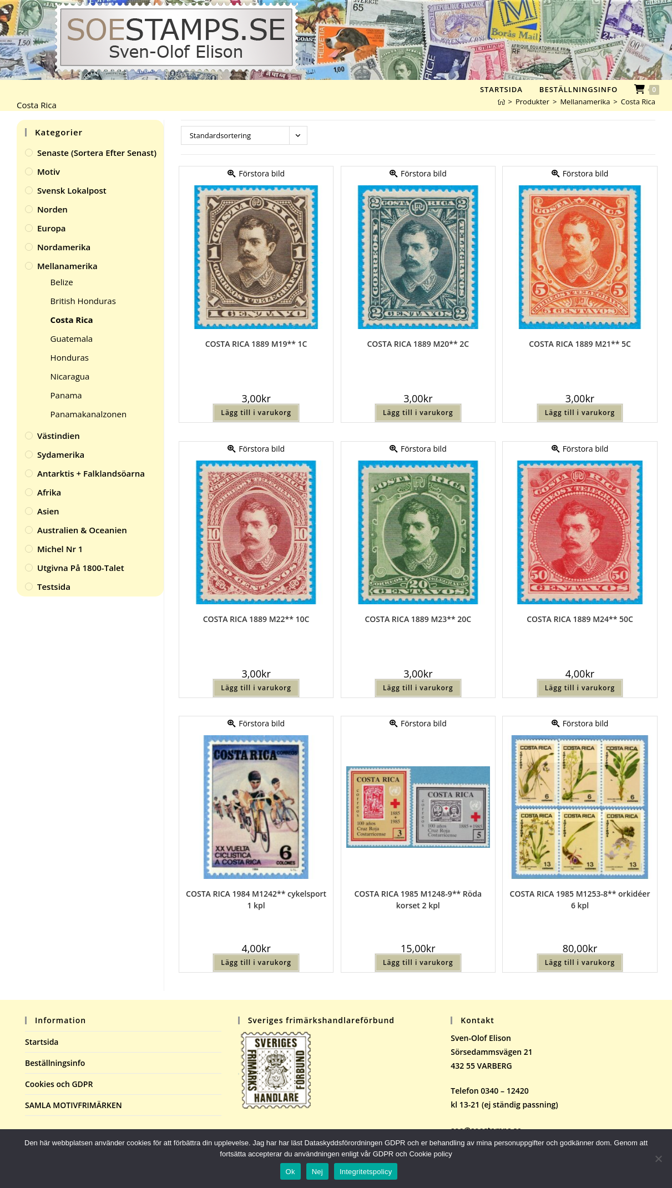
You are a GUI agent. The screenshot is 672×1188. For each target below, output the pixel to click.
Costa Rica (638, 102)
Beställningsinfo (55, 1063)
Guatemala (71, 338)
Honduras (69, 357)
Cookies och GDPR (59, 1084)
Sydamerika (60, 454)
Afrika (49, 492)
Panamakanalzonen (88, 413)
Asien (48, 511)
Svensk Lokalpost (72, 190)
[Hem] (501, 102)
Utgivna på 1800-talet (80, 567)
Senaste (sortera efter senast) (96, 152)
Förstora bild (256, 173)
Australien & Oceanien (82, 529)
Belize (61, 281)
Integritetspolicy (366, 1171)
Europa (51, 228)
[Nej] (658, 1158)
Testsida (53, 586)
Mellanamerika (67, 265)
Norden (52, 209)
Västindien (58, 435)
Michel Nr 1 (60, 548)
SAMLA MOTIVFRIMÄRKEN (73, 1105)
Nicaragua (70, 376)
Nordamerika (63, 246)
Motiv (48, 171)
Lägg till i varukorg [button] (256, 412)
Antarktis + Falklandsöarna (91, 473)
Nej (317, 1171)
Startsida (42, 1042)
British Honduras (83, 300)
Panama (66, 395)
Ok (290, 1171)
